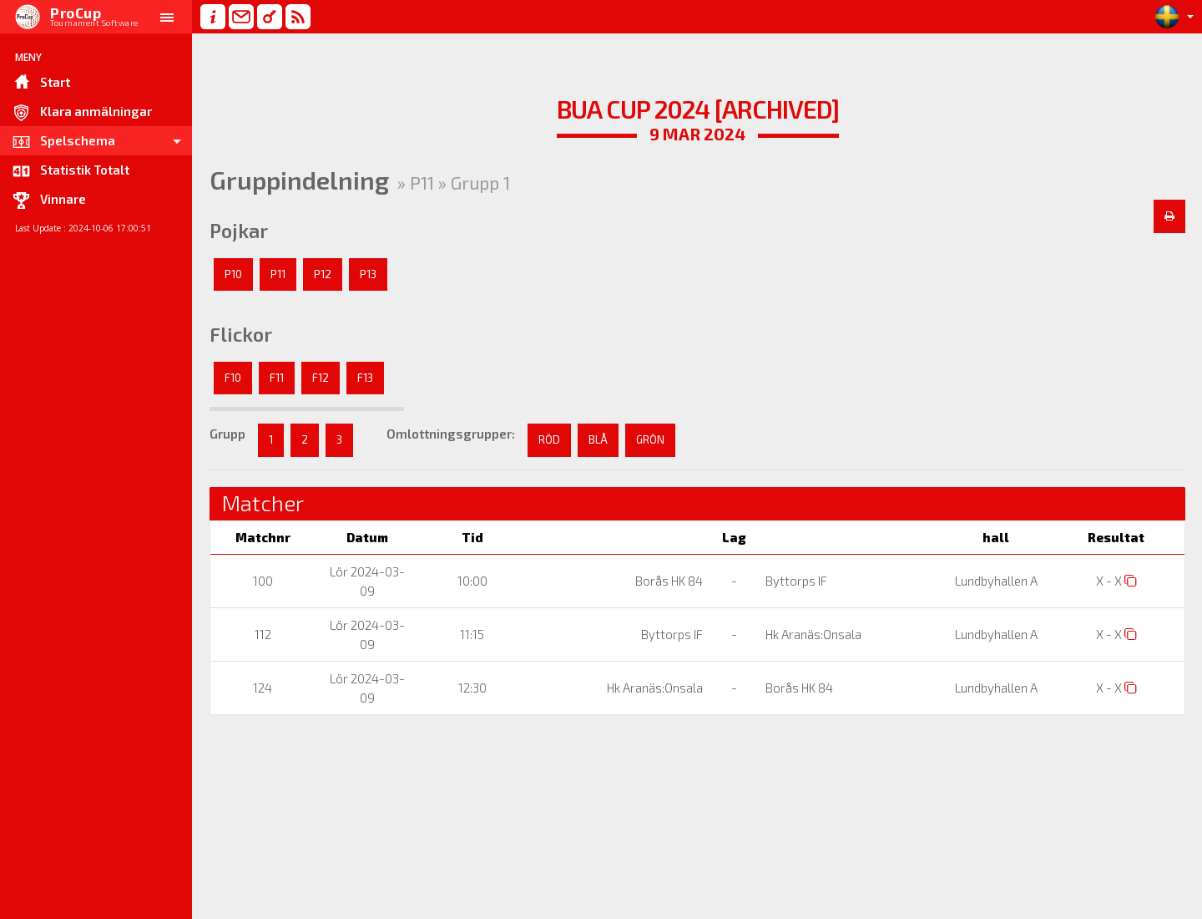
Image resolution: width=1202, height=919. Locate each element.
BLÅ (598, 439)
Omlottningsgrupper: (450, 433)
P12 (322, 274)
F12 (320, 377)
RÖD (549, 439)
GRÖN (650, 439)
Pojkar (239, 230)
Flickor (241, 334)
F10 (233, 377)
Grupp (227, 433)
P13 (368, 274)
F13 (365, 377)
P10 (233, 274)
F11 (277, 377)
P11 (277, 274)
